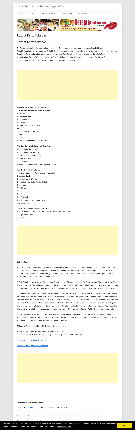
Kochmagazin (82, 14)
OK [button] (124, 425)
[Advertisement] (67, 85)
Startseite (20, 14)
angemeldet (30, 407)
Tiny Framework (28, 420)
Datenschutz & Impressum (26, 416)
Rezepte (31, 14)
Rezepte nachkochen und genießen (41, 6)
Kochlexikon (67, 14)
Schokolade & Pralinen (48, 14)
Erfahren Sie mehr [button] (64, 427)
